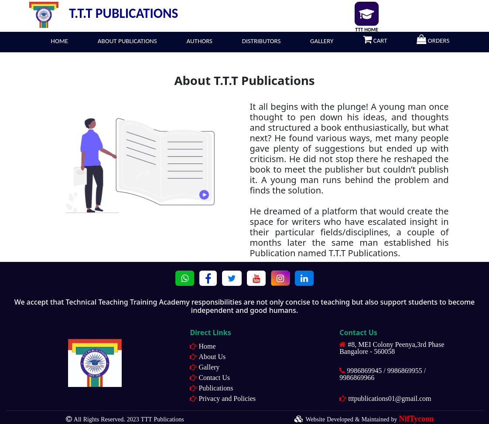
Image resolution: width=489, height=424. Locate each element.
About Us (212, 356)
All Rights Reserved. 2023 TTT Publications (129, 419)
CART (370, 39)
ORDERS (428, 39)
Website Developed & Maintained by (369, 419)
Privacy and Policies (227, 398)
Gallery (208, 366)
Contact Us (214, 377)
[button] (184, 278)
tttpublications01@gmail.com (389, 398)
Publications (215, 387)
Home (206, 346)
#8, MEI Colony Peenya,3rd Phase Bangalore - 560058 (391, 348)
